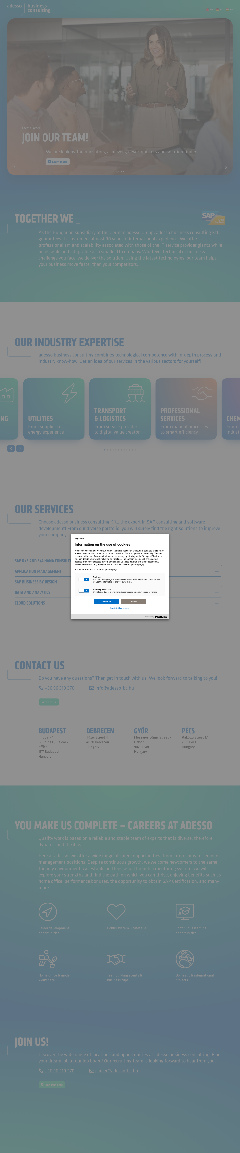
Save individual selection (120, 608)
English (79, 538)
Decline (133, 601)
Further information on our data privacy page (96, 569)
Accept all (106, 601)
